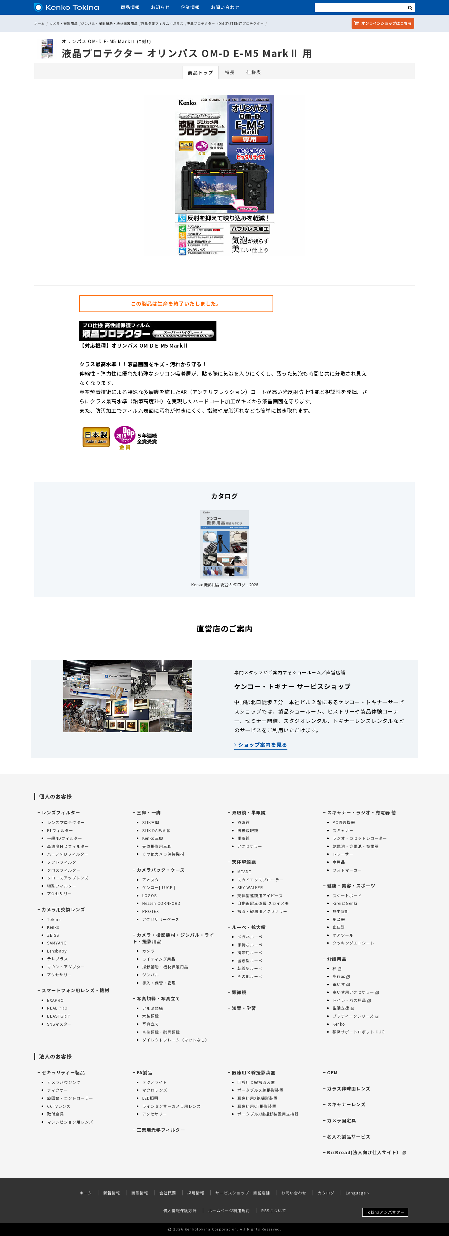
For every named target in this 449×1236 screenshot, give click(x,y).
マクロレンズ (154, 1090)
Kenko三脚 (152, 838)
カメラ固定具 (341, 1120)
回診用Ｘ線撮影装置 (256, 1082)
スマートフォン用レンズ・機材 (75, 990)
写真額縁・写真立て (158, 998)
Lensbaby (57, 950)
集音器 (339, 919)
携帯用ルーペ (250, 952)
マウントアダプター (66, 966)
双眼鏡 (243, 822)
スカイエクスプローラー (260, 879)
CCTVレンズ (59, 1106)
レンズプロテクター (66, 822)
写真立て (150, 1024)
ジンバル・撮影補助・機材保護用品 (109, 23)
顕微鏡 (239, 992)
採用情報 (195, 1192)
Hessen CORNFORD (161, 903)
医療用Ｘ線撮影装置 (253, 1072)
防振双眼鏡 (247, 830)
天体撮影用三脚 (157, 846)
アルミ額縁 (152, 1008)
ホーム (39, 23)
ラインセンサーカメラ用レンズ (171, 1106)
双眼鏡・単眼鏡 (249, 812)
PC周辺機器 (344, 822)
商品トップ (201, 72)
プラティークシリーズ (355, 1016)
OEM (332, 1072)
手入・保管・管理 (159, 982)
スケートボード (347, 895)
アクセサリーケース (160, 919)
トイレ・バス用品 (352, 1000)
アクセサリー (59, 893)
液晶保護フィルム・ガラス (162, 23)
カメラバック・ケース (161, 870)
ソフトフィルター (64, 862)
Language (358, 1192)
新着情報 (111, 1192)
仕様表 (254, 72)
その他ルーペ (250, 976)
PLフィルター (60, 830)
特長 (230, 72)
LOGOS (149, 895)
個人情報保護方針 (180, 1210)
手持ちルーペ (250, 944)
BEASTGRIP (59, 1016)
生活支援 (343, 1008)
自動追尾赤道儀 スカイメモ (263, 903)
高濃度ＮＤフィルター (68, 846)
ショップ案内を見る (260, 744)
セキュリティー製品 (63, 1072)
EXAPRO (55, 1000)
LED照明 (150, 1098)
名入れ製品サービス (349, 1136)
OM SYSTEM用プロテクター (241, 23)
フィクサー (57, 1090)
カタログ (326, 1192)
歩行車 (341, 976)
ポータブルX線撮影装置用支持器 (268, 1113)
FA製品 (144, 1072)
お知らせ (160, 7)
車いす (341, 984)
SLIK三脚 (150, 822)
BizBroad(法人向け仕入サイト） (366, 1152)
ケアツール (343, 935)
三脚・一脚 (149, 812)
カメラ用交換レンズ (63, 909)
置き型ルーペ (250, 960)
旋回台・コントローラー (70, 1098)
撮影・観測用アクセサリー (262, 911)
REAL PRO (57, 1008)
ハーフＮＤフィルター (68, 854)
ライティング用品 (158, 959)
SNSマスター (59, 1024)
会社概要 (167, 1192)
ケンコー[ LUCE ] (158, 887)
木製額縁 (150, 1016)
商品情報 (130, 7)
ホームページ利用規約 (229, 1210)
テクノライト (154, 1082)
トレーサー (343, 854)
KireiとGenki (345, 903)
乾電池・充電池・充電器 (356, 846)
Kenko (53, 927)
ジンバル (150, 974)
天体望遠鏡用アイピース (260, 895)
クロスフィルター (64, 870)
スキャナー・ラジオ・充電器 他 (361, 812)
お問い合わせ (225, 7)
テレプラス (57, 958)
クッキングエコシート (353, 942)
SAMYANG (57, 942)
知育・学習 (244, 1008)
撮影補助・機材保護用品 (165, 966)
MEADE (244, 871)
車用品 (339, 862)
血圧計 (339, 927)
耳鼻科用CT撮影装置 (256, 1106)
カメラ (148, 950)
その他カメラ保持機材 (163, 854)
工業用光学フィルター (161, 1129)
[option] (224, 177)
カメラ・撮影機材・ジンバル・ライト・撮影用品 (173, 938)
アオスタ (150, 879)
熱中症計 (341, 911)
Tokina (54, 919)
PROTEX (150, 911)
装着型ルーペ (250, 968)
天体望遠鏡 (244, 861)
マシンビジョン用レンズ (70, 1122)
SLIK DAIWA (156, 830)
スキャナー (343, 830)
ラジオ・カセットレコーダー (360, 838)
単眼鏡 (243, 838)
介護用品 (336, 958)
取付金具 (55, 1113)
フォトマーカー (347, 870)
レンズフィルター (61, 812)
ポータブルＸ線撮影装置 (260, 1090)
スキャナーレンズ (346, 1104)
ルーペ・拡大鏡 (249, 927)
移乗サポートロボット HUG (359, 1031)
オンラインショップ (383, 23)
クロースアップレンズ (68, 877)
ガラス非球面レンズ (349, 1088)
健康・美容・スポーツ (351, 885)
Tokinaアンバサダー (385, 1212)
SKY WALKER (250, 887)
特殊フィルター (61, 885)
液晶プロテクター (201, 23)
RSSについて (273, 1210)
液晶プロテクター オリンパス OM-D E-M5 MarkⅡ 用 (187, 53)
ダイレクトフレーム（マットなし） (175, 1039)
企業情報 (190, 7)
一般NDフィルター (64, 838)
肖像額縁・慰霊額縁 (161, 1032)
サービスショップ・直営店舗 (242, 1192)
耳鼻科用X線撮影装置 (257, 1098)
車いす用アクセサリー (356, 992)
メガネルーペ (250, 936)
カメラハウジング (64, 1082)
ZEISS (53, 935)
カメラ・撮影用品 (63, 23)
